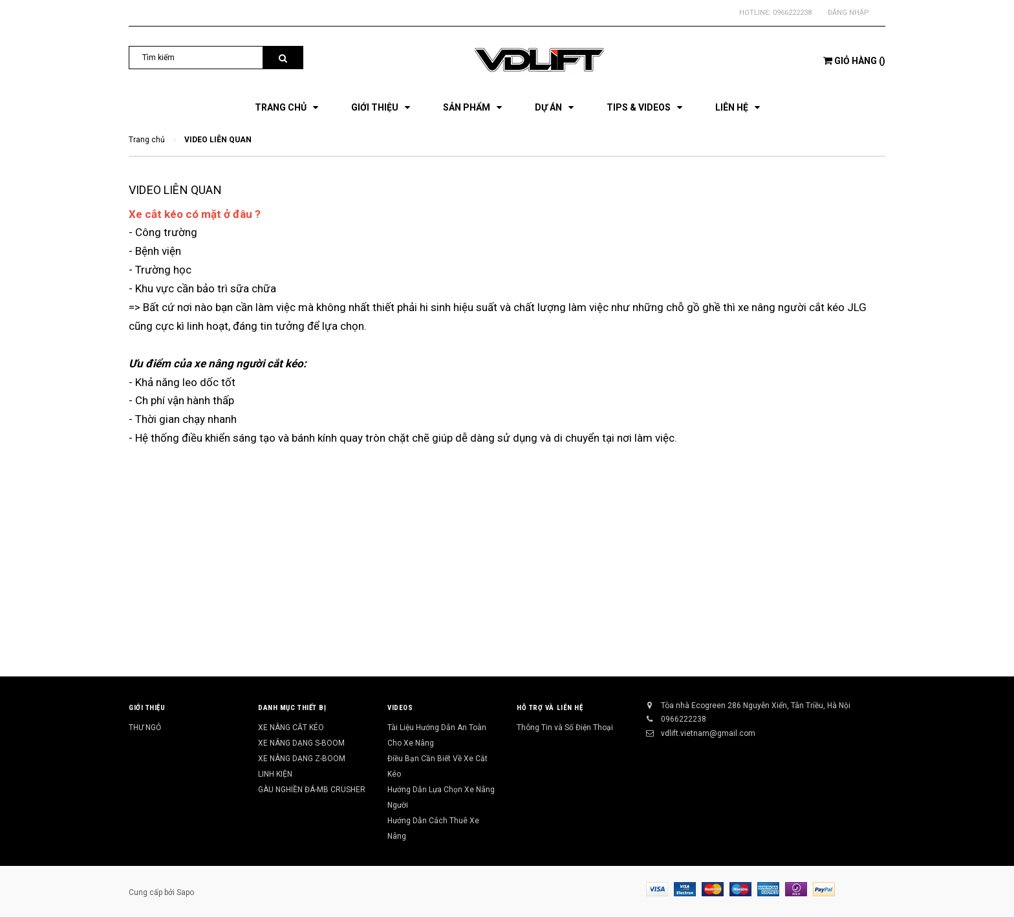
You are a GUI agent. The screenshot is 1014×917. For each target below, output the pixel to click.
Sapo (185, 892)
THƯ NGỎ (145, 727)
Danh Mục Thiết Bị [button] (292, 708)
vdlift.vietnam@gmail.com (708, 733)
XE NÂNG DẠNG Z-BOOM (301, 758)
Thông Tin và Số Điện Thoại (565, 727)
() (854, 61)
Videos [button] (400, 708)
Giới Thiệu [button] (147, 708)
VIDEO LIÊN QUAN (175, 190)
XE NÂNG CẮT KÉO (291, 727)
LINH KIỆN (275, 774)
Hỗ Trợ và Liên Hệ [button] (550, 708)
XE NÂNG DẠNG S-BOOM (301, 743)
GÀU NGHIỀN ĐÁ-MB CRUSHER (311, 789)
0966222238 (792, 12)
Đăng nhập (848, 12)
